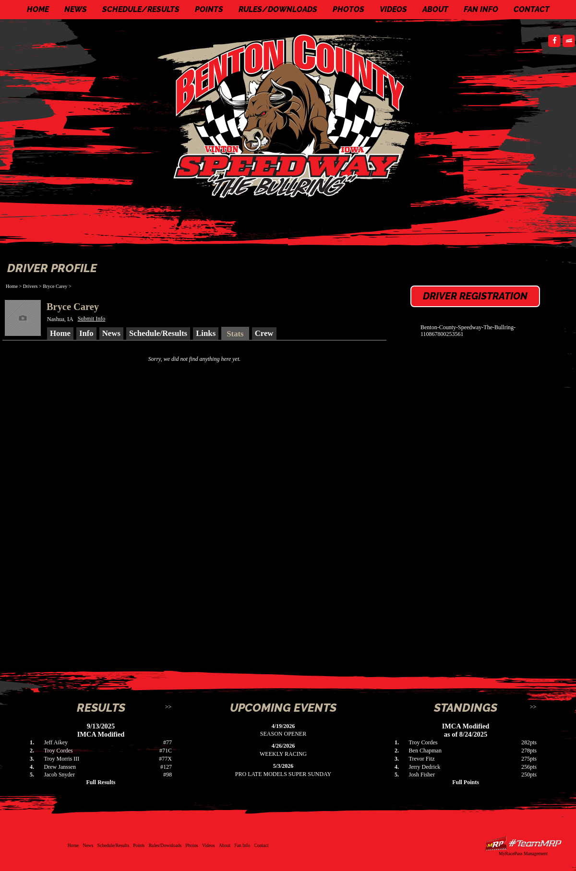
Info (86, 333)
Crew (264, 333)
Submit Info (92, 318)
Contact (532, 9)
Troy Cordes (58, 750)
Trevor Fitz (422, 758)
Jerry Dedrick (425, 767)
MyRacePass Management (523, 853)
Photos (348, 9)
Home (38, 9)
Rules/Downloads (278, 9)
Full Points (465, 782)
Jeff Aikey (56, 742)
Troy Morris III (62, 758)
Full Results (100, 782)
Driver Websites (523, 843)
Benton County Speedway (290, 115)
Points (209, 9)
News (75, 9)
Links (206, 333)
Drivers (30, 286)
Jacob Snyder (59, 774)
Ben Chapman (425, 750)
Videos (393, 9)
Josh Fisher (422, 774)
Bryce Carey (55, 286)
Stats (235, 333)
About (435, 9)
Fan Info (481, 9)
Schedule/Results (141, 9)
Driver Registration (475, 296)
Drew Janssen (60, 767)
